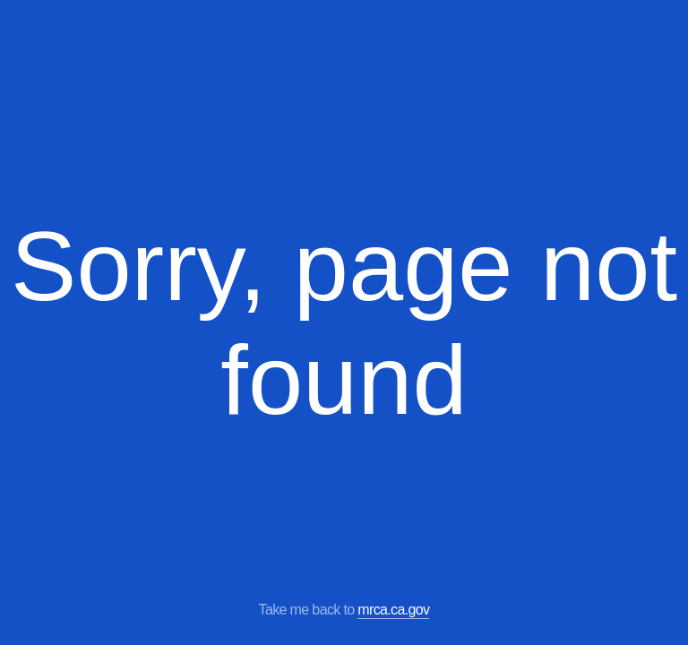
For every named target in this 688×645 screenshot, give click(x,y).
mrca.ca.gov (393, 609)
